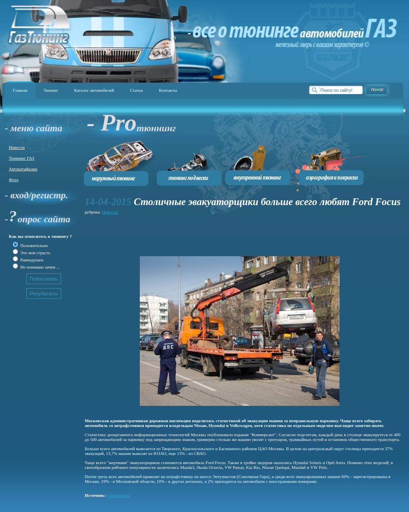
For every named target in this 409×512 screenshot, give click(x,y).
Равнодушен (31, 259)
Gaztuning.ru (118, 495)
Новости (17, 147)
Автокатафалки (23, 168)
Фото (13, 179)
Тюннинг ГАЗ (21, 158)
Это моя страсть (34, 252)
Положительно (33, 245)
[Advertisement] (230, 234)
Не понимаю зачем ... (39, 267)
